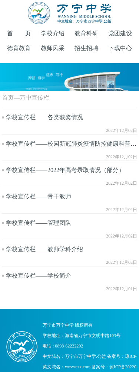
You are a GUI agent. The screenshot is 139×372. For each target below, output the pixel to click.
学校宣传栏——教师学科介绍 (44, 249)
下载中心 (120, 48)
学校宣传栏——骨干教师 (38, 196)
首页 (8, 97)
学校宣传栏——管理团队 (38, 223)
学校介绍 (52, 33)
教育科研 (86, 33)
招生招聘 (86, 48)
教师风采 (52, 48)
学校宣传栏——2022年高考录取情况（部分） (65, 170)
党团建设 (120, 33)
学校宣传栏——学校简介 (38, 275)
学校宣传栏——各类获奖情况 (44, 117)
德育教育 (19, 48)
